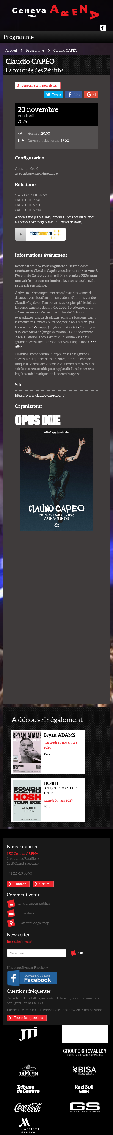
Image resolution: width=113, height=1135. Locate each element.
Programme (18, 36)
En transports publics (34, 903)
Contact (20, 884)
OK (80, 953)
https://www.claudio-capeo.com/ (40, 395)
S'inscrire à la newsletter (40, 85)
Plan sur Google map (33, 923)
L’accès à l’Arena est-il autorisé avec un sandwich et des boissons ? (55, 1010)
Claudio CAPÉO (65, 50)
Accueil (11, 50)
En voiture (26, 913)
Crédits (44, 884)
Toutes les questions (28, 1017)
